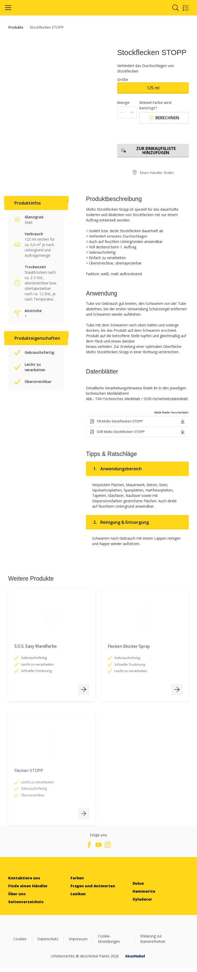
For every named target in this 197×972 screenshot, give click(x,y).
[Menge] (127, 112)
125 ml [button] (153, 88)
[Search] (175, 8)
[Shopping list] (186, 8)
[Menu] (8, 7)
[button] (183, 421)
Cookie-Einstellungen (109, 939)
